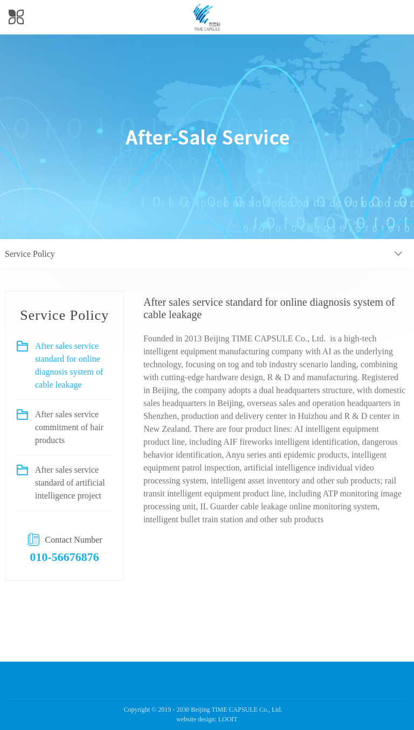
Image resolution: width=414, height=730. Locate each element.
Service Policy (25, 253)
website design (195, 719)
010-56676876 (59, 557)
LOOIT (228, 719)
